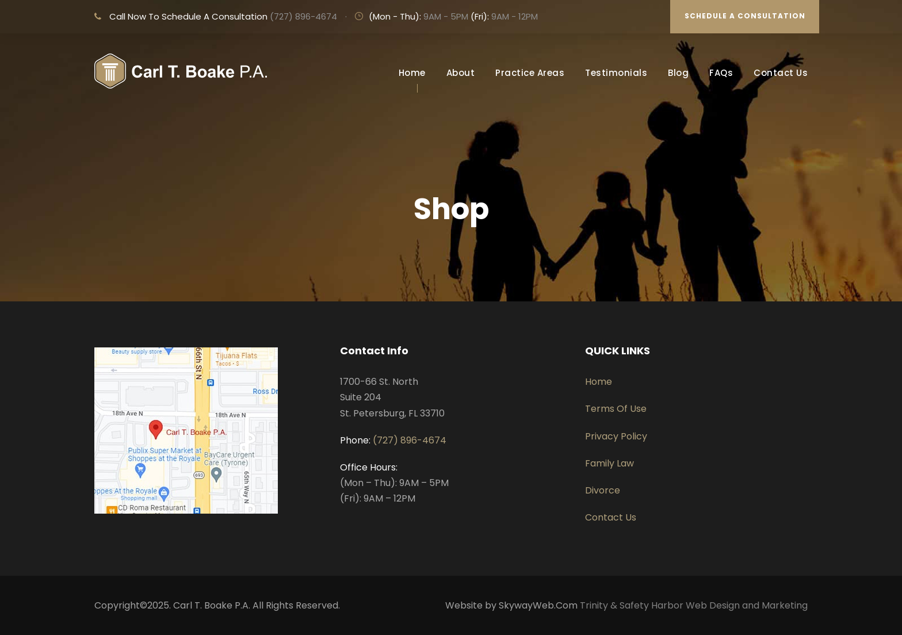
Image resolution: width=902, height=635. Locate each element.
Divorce (602, 490)
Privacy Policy (616, 436)
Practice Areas (529, 73)
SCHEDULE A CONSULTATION (745, 16)
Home (412, 73)
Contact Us (781, 73)
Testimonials (616, 73)
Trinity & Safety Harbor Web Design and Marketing (694, 605)
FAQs (721, 73)
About (460, 73)
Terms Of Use (616, 408)
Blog (678, 73)
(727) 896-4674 (303, 16)
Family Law (609, 463)
